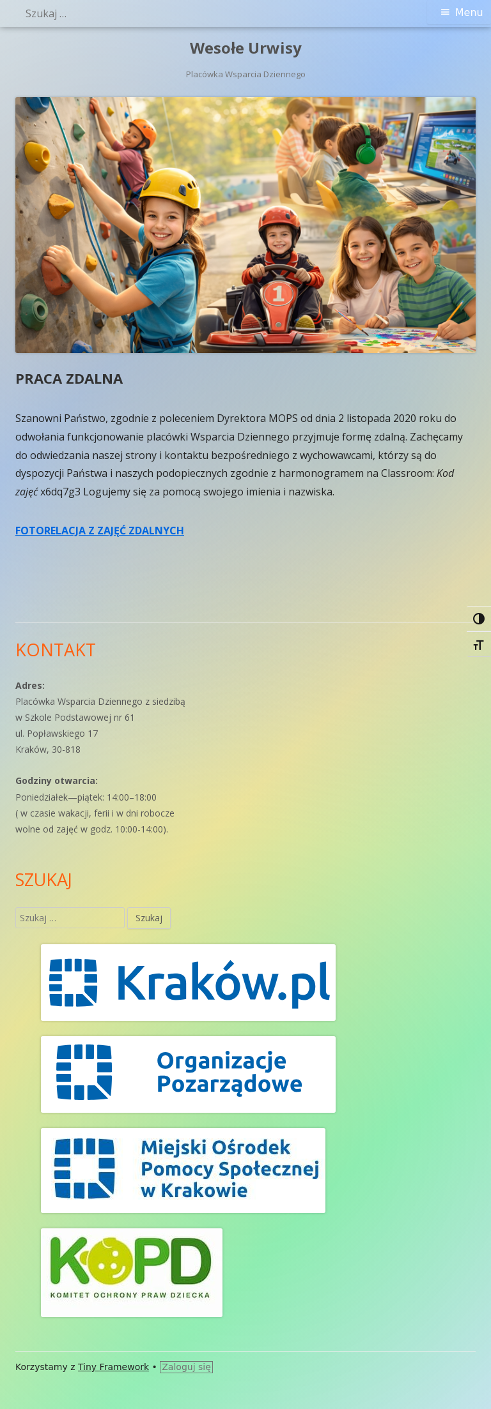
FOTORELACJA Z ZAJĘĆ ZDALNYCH (99, 531)
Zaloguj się (186, 1367)
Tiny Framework (113, 1367)
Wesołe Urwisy (246, 48)
